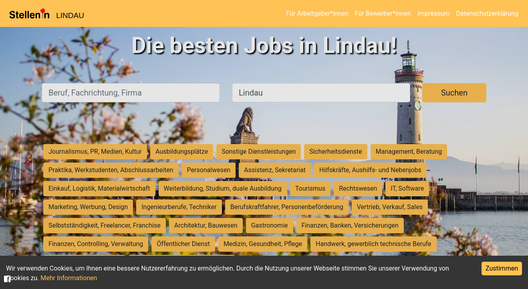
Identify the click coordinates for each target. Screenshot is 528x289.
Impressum (433, 13)
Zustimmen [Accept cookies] (502, 268)
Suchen (454, 93)
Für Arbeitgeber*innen (317, 13)
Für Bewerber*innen (383, 13)
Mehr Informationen (68, 278)
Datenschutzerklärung (487, 13)
